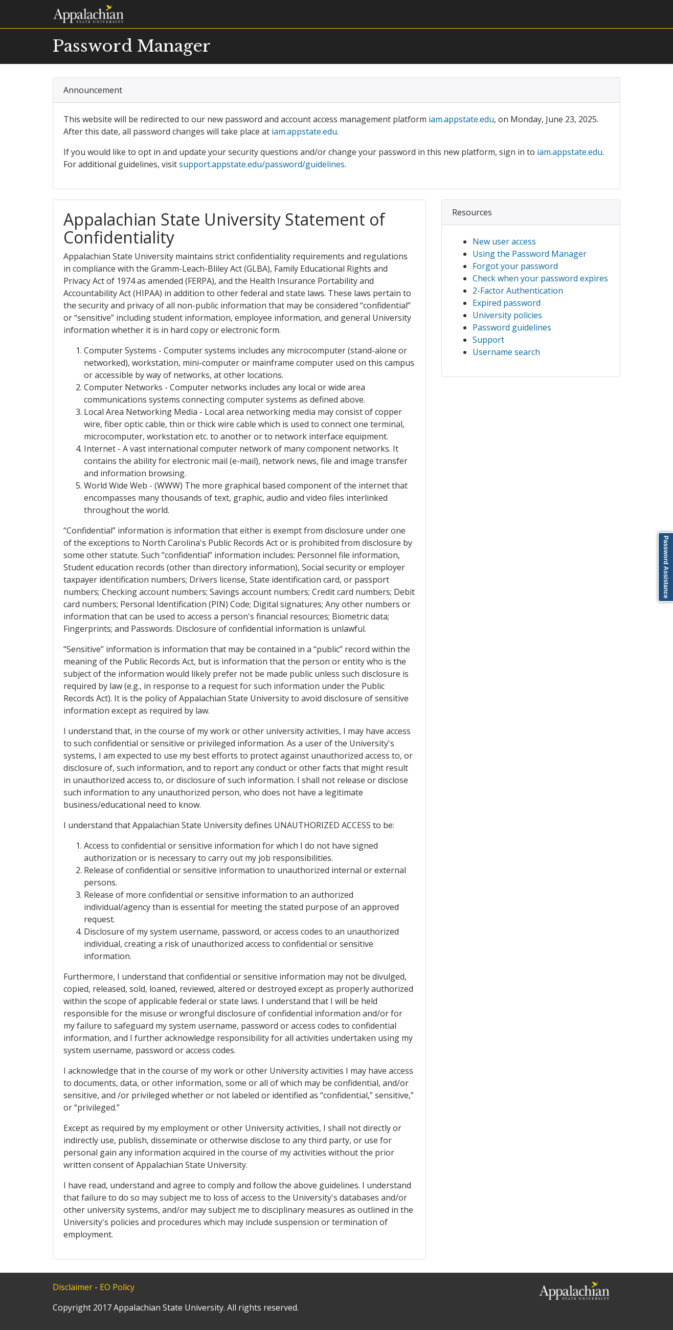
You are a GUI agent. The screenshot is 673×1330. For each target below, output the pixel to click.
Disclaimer (73, 1287)
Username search (506, 352)
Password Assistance (665, 567)
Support (488, 339)
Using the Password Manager (530, 253)
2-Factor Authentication (518, 290)
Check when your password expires (540, 278)
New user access (504, 241)
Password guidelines (512, 327)
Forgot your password (515, 266)
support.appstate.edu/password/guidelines (262, 164)
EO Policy (117, 1287)
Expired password (507, 302)
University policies (507, 315)
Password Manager (132, 46)
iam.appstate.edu (461, 119)
